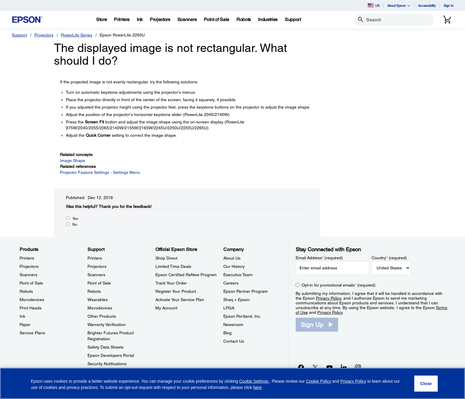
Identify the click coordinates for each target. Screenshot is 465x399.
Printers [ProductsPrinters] (27, 258)
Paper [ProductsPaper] (25, 324)
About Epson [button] (398, 5)
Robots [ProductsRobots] (26, 291)
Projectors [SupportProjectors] (96, 266)
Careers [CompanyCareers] (230, 283)
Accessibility (427, 5)
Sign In (448, 5)
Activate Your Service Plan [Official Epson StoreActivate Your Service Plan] (179, 299)
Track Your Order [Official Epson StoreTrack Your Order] (171, 283)
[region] (232, 383)
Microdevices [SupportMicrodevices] (99, 308)
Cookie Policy (318, 381)
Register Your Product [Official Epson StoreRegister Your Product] (175, 291)
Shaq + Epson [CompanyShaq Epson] (236, 299)
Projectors (43, 35)
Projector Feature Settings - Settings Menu (100, 172)
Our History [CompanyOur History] (234, 266)
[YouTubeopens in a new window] (329, 367)
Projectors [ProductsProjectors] (29, 266)
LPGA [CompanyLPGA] (228, 308)
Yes (75, 219)
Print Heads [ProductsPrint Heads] (31, 308)
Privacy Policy (328, 298)
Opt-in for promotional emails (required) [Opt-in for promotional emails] (338, 285)
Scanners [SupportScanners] (96, 274)
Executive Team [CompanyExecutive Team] (238, 274)
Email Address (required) (319, 257)
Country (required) (389, 257)
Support (19, 35)
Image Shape (72, 160)
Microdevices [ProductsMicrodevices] (32, 299)
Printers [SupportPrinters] (94, 258)
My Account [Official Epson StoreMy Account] (166, 308)
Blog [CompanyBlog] (227, 332)
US (374, 5)
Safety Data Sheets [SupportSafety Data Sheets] (105, 347)
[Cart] (447, 20)
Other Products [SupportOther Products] (101, 316)
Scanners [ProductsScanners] (28, 274)
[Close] (426, 384)
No (74, 224)
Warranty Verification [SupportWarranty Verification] (106, 324)
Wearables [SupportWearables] (97, 299)
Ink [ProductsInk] (22, 316)
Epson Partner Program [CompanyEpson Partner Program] (245, 291)
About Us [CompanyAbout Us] (232, 258)
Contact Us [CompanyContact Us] (233, 341)
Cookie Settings (254, 381)
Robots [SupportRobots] (94, 291)
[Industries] (268, 19)
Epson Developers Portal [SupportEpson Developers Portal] (110, 355)
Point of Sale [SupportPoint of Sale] (99, 283)
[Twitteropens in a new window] (315, 367)
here (257, 387)
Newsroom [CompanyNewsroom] (233, 324)
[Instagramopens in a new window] (358, 367)
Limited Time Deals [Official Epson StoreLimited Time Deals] (173, 266)
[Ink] (139, 19)
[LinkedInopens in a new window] (343, 367)
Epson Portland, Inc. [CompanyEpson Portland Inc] (242, 316)
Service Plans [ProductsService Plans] (32, 332)
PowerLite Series (76, 35)
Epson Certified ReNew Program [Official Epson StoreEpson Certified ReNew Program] (186, 274)
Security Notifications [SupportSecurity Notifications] (107, 363)
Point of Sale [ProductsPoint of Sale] (31, 283)
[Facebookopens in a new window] (301, 367)
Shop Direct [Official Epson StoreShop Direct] (166, 258)
